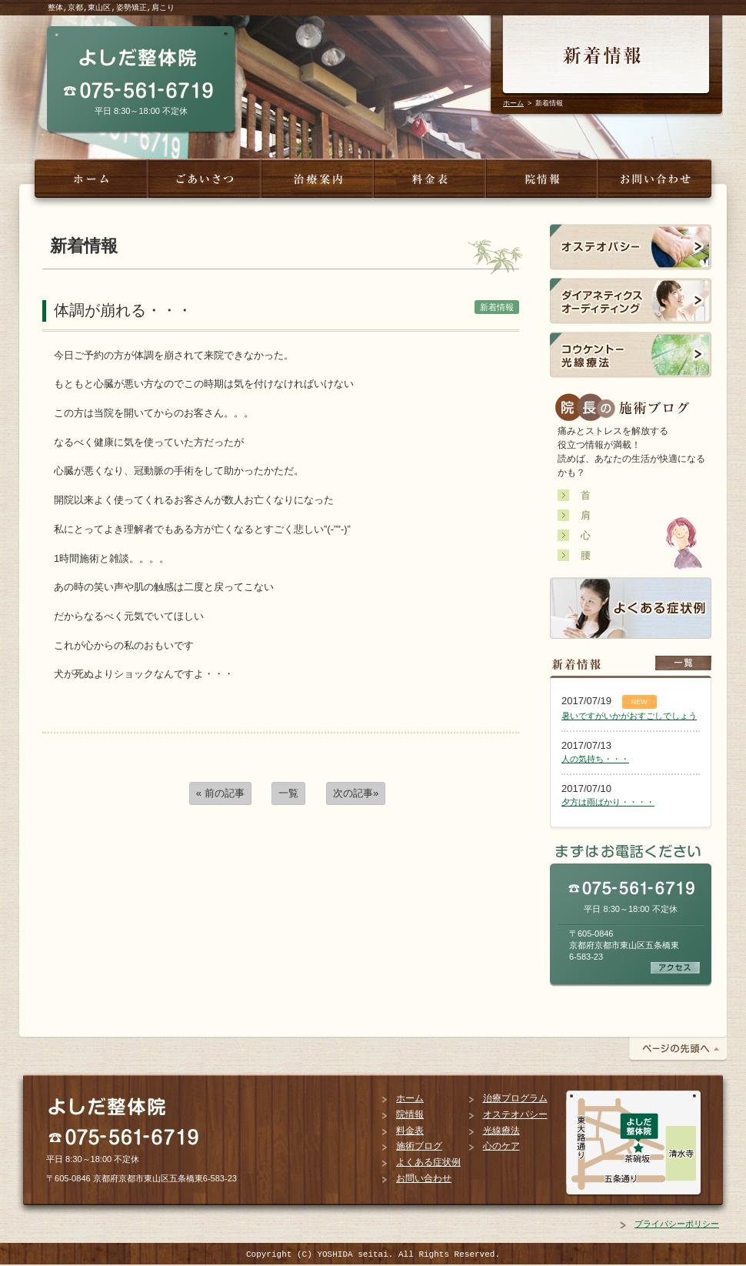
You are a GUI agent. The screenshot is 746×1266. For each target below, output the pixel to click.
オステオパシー (515, 1114)
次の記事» (355, 793)
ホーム (513, 103)
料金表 (410, 1130)
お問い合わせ (423, 1178)
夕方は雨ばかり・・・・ (607, 802)
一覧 (288, 793)
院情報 (410, 1114)
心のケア (501, 1146)
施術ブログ (419, 1146)
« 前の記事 (220, 793)
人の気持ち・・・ (595, 758)
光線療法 (501, 1130)
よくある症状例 (428, 1162)
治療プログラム (515, 1098)
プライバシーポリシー (676, 1223)
